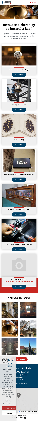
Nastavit (19, 413)
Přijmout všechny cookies (19, 408)
